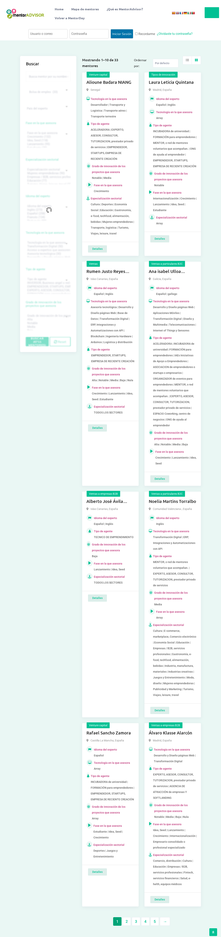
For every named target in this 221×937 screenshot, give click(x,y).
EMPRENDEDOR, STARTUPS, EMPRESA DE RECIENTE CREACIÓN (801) (48, 286)
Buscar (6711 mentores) (37, 341)
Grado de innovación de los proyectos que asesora (43, 304)
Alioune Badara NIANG (108, 82)
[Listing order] (165, 63)
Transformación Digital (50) (48, 246)
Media (48, 327)
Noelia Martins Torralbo (172, 501)
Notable (48, 323)
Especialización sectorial (42, 159)
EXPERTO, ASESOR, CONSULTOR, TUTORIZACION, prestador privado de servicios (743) (48, 290)
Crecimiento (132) (48, 137)
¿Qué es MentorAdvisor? (125, 9)
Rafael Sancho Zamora (108, 732)
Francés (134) (48, 217)
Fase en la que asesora (41, 123)
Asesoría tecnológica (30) (48, 254)
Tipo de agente (35, 269)
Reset (60, 342)
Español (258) (48, 213)
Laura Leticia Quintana (171, 82)
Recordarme (145, 34)
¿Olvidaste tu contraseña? (175, 34)
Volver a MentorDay (70, 18)
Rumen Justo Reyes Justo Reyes (105, 271)
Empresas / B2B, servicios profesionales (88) (48, 177)
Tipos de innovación (163, 74)
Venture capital (98, 74)
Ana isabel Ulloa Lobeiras (165, 271)
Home (59, 9)
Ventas (93, 263)
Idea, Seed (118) (48, 140)
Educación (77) (48, 181)
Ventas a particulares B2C (167, 263)
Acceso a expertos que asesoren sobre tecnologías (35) (48, 250)
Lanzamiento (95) (48, 144)
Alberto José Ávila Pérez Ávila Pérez (104, 501)
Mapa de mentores (85, 9)
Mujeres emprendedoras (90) (48, 173)
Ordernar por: (140, 63)
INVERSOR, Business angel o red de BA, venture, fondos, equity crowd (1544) (48, 283)
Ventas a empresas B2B (103, 493)
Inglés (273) (48, 210)
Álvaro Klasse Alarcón (170, 732)
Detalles (97, 248)
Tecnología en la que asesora (45, 232)
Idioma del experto (38, 196)
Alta (48, 319)
